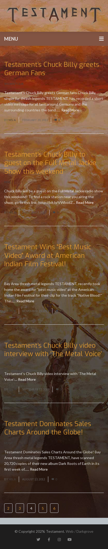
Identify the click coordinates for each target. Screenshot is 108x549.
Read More (70, 110)
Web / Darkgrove (79, 531)
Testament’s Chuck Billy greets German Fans (51, 69)
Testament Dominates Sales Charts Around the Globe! (47, 428)
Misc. (8, 182)
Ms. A (12, 120)
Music (8, 443)
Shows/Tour (13, 83)
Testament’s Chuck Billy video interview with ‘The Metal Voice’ (53, 350)
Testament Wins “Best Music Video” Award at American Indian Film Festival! (47, 255)
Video (8, 274)
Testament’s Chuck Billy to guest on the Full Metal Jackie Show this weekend (50, 163)
